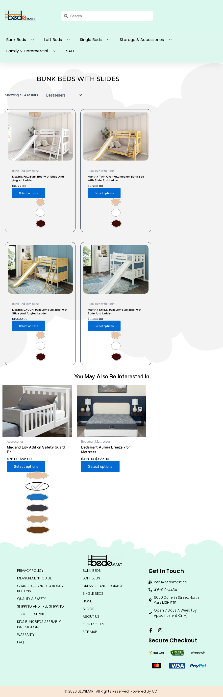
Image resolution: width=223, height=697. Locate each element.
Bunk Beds (22, 40)
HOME (88, 601)
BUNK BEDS (92, 570)
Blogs (88, 608)
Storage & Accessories (147, 40)
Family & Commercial (33, 51)
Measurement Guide (34, 578)
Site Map (90, 631)
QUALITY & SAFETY (31, 598)
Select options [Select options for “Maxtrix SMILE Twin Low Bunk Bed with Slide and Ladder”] (104, 326)
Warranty (25, 634)
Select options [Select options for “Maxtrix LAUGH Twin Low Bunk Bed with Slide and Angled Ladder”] (28, 326)
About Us (91, 616)
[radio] (40, 201)
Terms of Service (32, 614)
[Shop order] (63, 95)
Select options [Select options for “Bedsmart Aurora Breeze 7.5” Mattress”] (100, 466)
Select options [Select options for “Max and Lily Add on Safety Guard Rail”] (26, 466)
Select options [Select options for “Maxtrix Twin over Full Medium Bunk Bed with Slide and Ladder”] (104, 193)
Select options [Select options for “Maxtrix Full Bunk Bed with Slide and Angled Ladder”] (28, 193)
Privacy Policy (30, 570)
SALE (70, 51)
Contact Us (93, 624)
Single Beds (96, 40)
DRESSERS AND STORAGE (103, 585)
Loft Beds (59, 40)
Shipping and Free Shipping (40, 606)
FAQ (20, 642)
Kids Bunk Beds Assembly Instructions (39, 624)
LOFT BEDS (91, 578)
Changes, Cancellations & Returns (41, 588)
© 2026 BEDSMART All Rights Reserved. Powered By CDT (111, 691)
